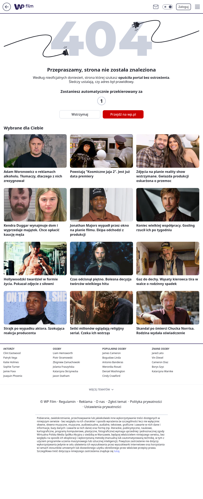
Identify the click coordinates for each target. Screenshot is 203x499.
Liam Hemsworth (63, 353)
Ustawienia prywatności (102, 406)
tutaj (116, 451)
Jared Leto (158, 353)
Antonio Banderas (112, 362)
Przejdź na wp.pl (123, 114)
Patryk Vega (10, 357)
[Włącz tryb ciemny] (167, 6)
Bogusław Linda (111, 357)
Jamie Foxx (9, 371)
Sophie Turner (11, 367)
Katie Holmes (11, 362)
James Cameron (111, 353)
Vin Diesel (157, 357)
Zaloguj (184, 7)
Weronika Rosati (111, 367)
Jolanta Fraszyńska (63, 367)
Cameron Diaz (160, 362)
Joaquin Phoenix (12, 376)
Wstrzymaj (79, 114)
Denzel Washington (113, 371)
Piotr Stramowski (62, 357)
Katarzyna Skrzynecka (65, 371)
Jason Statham (61, 376)
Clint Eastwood (12, 353)
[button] (197, 7)
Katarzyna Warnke (162, 371)
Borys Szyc (158, 367)
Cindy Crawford (111, 376)
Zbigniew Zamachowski (66, 362)
